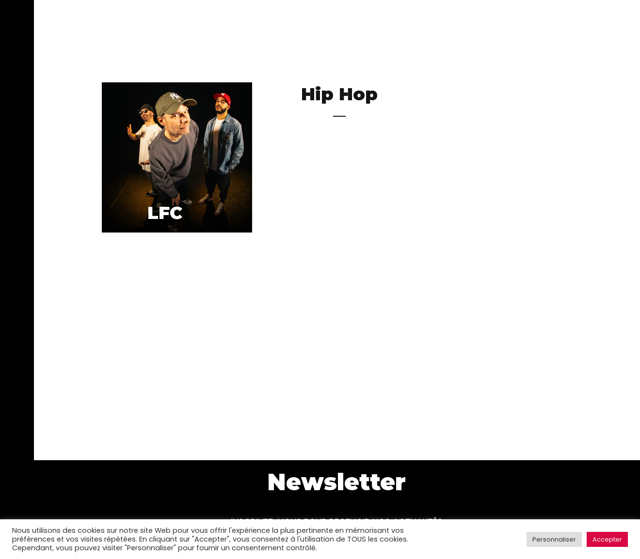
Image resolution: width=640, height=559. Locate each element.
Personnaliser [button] (554, 539)
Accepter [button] (607, 539)
